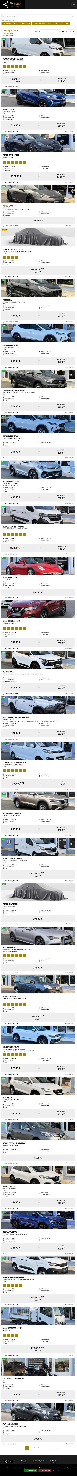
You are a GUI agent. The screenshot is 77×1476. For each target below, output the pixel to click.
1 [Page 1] (27, 1448)
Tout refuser (45, 1471)
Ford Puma (65, 23)
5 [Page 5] (42, 1448)
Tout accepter (30, 1471)
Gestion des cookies (53, 1462)
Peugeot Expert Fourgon (10, 23)
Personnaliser (56, 1471)
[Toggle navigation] (74, 4)
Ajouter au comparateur (11, 86)
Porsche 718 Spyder (39, 23)
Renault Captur (25, 23)
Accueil (23, 1461)
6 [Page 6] (46, 1448)
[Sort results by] (51, 31)
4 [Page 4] (38, 1448)
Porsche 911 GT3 (53, 23)
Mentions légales (38, 1461)
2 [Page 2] (30, 1448)
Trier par (37, 31)
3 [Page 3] (34, 1448)
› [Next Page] (53, 1448)
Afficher (64, 31)
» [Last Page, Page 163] (57, 1448)
